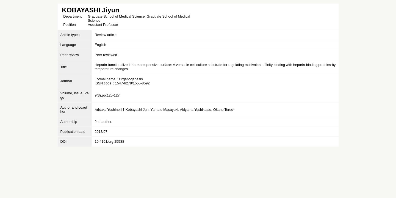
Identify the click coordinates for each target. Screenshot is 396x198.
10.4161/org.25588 (109, 141)
